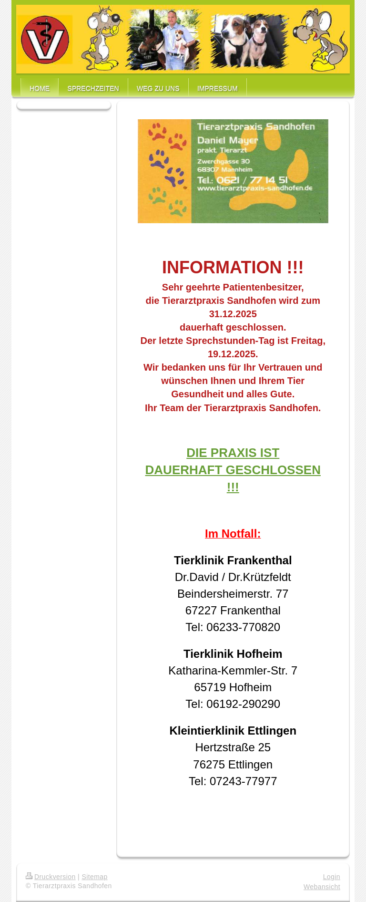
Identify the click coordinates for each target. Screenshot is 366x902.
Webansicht (322, 887)
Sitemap (94, 877)
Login (331, 877)
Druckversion (51, 877)
